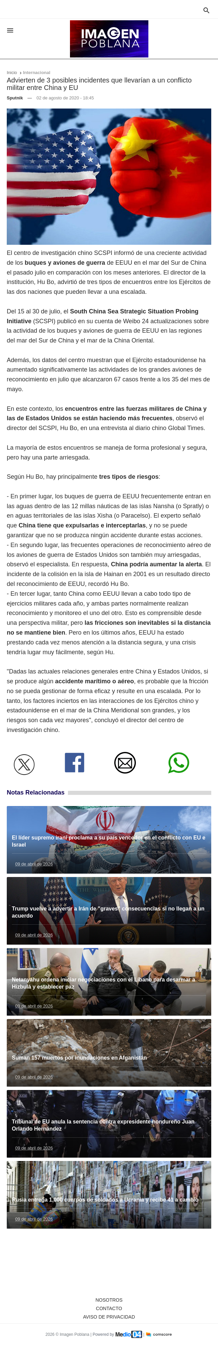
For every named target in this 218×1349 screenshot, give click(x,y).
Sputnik (15, 97)
